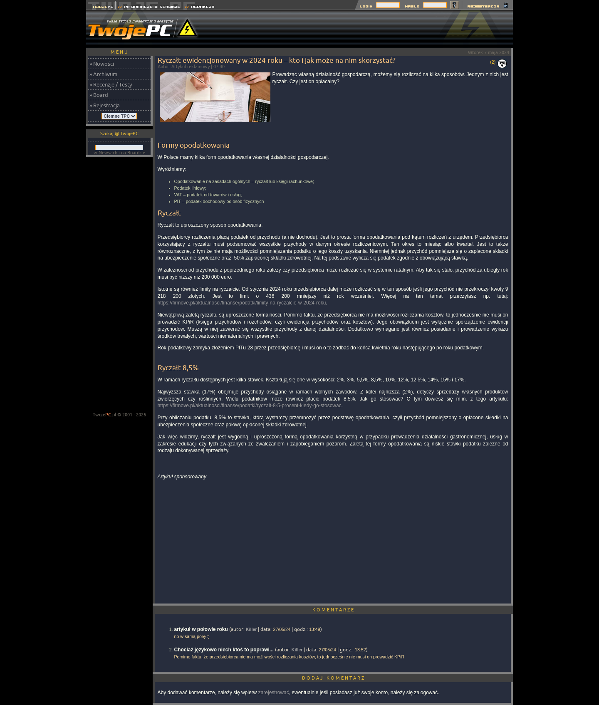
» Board (98, 95)
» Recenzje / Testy (110, 84)
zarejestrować (273, 692)
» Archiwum (103, 74)
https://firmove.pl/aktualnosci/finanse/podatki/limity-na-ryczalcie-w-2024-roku (242, 303)
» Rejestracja (104, 105)
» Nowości (101, 64)
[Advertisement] (361, 29)
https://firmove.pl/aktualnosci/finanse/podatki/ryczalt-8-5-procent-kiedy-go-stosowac (250, 405)
